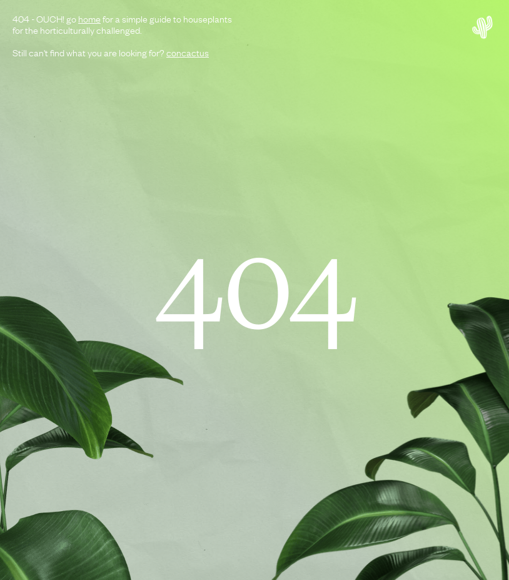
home (89, 18)
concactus (187, 52)
